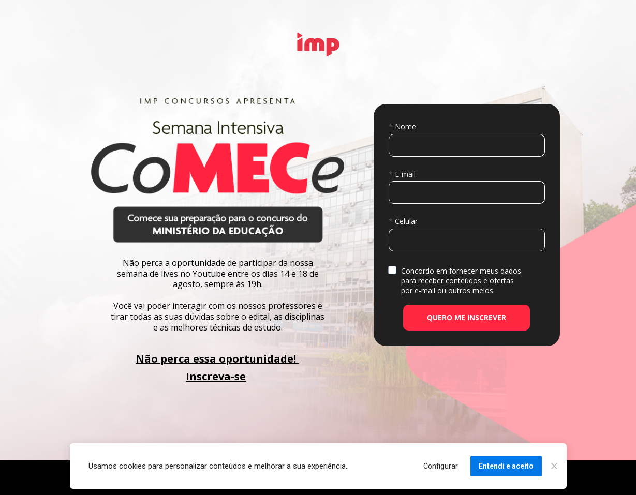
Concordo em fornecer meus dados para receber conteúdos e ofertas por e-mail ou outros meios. (462, 280)
